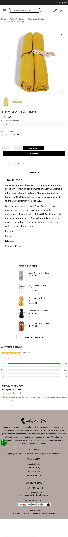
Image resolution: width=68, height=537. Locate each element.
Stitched (12, 135)
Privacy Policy (34, 468)
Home (3, 19)
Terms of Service (34, 475)
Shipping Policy (34, 464)
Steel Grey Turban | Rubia (39, 273)
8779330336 (34, 492)
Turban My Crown (17, 19)
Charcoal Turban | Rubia (38, 311)
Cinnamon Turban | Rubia (39, 323)
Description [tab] (34, 172)
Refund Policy (34, 472)
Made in (34, 511)
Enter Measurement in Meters (12, 120)
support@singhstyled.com (34, 495)
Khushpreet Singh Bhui (11, 390)
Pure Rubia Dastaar (36, 19)
